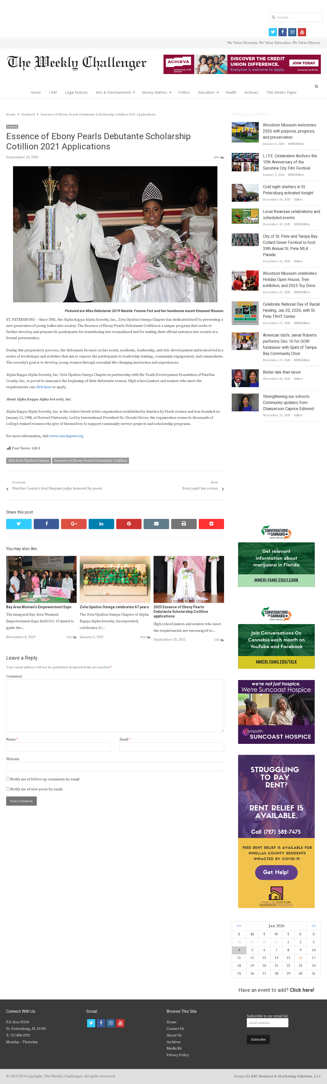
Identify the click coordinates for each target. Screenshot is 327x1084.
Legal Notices (76, 92)
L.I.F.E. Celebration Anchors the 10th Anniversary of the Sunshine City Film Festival (290, 162)
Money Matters (154, 92)
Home (36, 92)
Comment (14, 676)
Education (206, 92)
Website (12, 759)
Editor (298, 199)
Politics (184, 92)
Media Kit (174, 1048)
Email (125, 739)
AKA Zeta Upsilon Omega (28, 460)
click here (44, 387)
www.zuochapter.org (66, 436)
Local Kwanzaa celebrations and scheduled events (291, 215)
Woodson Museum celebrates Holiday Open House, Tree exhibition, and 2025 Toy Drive (290, 279)
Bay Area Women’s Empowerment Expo (39, 607)
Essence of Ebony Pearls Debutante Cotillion (90, 460)
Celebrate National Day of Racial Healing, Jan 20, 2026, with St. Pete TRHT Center (291, 310)
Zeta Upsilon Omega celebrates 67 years (114, 607)
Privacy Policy (178, 1055)
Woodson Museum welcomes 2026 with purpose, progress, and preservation (289, 131)
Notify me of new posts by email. (36, 789)
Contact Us (175, 1029)
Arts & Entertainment (113, 92)
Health (231, 92)
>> (313, 926)
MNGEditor (296, 144)
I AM (53, 92)
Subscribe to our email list (267, 1016)
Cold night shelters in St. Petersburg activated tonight (288, 190)
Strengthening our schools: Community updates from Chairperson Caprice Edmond (288, 403)
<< (239, 926)
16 (300, 958)
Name (12, 739)
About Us (174, 1035)
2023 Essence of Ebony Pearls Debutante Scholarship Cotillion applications (181, 611)
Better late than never (282, 372)
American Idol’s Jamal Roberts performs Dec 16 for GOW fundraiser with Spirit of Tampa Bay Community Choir (290, 344)
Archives (251, 92)
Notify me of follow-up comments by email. (45, 779)
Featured (12, 126)
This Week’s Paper (281, 92)
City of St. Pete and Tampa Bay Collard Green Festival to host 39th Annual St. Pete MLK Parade (290, 245)
